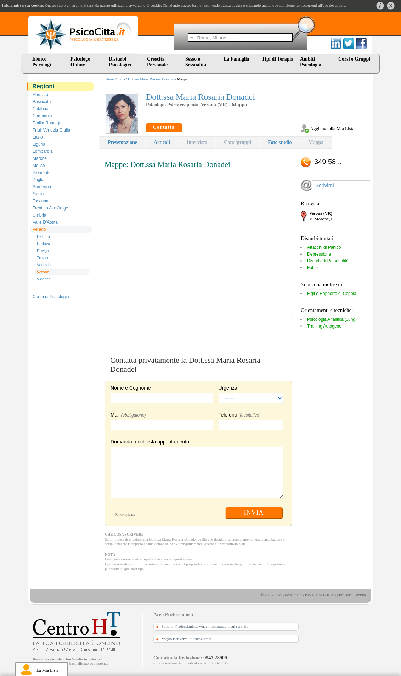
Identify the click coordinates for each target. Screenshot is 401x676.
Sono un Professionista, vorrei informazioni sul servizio (205, 626)
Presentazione (122, 142)
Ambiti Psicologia (310, 61)
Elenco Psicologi (41, 61)
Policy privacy (125, 514)
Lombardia (43, 151)
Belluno (43, 236)
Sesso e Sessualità (195, 61)
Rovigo (43, 250)
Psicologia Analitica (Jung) (332, 319)
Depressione (319, 254)
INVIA (254, 512)
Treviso (43, 258)
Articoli (162, 142)
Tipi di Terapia (277, 59)
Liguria (39, 144)
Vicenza (44, 279)
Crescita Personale (157, 61)
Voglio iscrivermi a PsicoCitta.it (186, 639)
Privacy (345, 595)
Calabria (41, 108)
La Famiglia (238, 59)
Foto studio (280, 142)
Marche (40, 158)
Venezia (44, 265)
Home (110, 79)
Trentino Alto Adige (50, 208)
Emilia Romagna (48, 123)
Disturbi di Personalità (328, 260)
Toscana (41, 201)
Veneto (39, 229)
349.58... (328, 162)
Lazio (38, 137)
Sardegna (42, 186)
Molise (39, 165)
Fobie (312, 267)
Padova (43, 243)
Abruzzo (40, 94)
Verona (43, 272)
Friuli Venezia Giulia (51, 130)
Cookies (360, 595)
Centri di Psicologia (51, 296)
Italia (121, 79)
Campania (42, 115)
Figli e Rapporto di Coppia (331, 293)
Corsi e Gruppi (354, 59)
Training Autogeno (324, 326)
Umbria (39, 215)
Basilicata (42, 101)
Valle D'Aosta (45, 222)
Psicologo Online (80, 61)
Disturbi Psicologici (120, 61)
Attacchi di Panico (324, 247)
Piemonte (42, 172)
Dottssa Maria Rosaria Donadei (151, 79)
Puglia (38, 179)
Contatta (164, 127)
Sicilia (38, 193)
